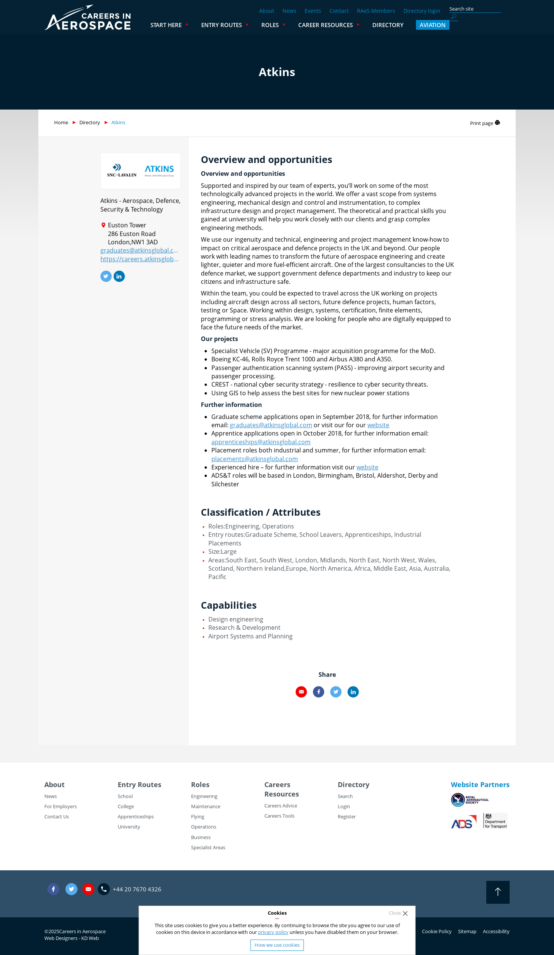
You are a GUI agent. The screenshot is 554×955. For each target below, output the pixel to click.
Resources (281, 793)
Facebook (318, 692)
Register (347, 816)
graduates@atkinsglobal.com (140, 250)
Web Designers (60, 938)
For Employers (60, 806)
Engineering (204, 796)
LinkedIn (353, 692)
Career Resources (385, 25)
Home (61, 122)
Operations (203, 826)
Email (301, 692)
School (125, 796)
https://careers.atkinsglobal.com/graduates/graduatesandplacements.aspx (140, 259)
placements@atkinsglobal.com (254, 459)
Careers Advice (280, 805)
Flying (197, 816)
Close (395, 913)
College (126, 806)
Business (201, 837)
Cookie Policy (437, 931)
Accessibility (496, 931)
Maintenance (205, 806)
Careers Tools (279, 815)
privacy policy (273, 932)
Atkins (118, 122)
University (129, 826)
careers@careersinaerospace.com (88, 889)
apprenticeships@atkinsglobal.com (261, 442)
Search (345, 796)
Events (313, 10)
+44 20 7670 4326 (137, 889)
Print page (481, 123)
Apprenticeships (136, 816)
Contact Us (56, 816)
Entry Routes (281, 25)
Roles (330, 25)
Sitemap (467, 931)
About (266, 10)
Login (344, 806)
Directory (448, 25)
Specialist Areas (208, 847)
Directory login (422, 10)
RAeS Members (376, 10)
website (378, 425)
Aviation (493, 25)
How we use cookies (277, 944)
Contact (339, 10)
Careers (277, 784)
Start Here (226, 25)
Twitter (336, 692)
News (289, 10)
